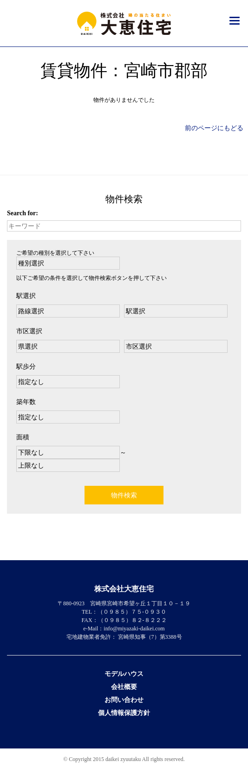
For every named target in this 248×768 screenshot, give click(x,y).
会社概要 (124, 686)
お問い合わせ (124, 699)
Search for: (22, 213)
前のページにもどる (214, 128)
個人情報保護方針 (124, 712)
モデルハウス (124, 673)
